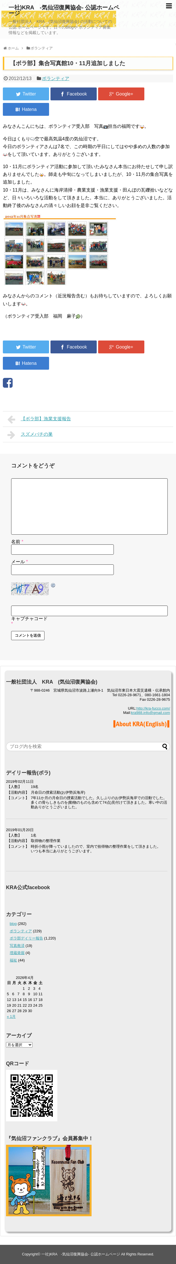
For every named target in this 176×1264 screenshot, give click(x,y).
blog (13, 923)
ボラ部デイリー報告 (26, 938)
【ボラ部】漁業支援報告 (39, 419)
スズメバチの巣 (30, 434)
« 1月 (11, 1016)
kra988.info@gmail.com (150, 712)
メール (19, 561)
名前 (17, 541)
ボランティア (55, 78)
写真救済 (17, 945)
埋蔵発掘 (17, 953)
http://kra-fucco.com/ (153, 708)
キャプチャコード (29, 618)
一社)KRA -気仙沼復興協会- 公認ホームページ (64, 10)
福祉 (13, 960)
